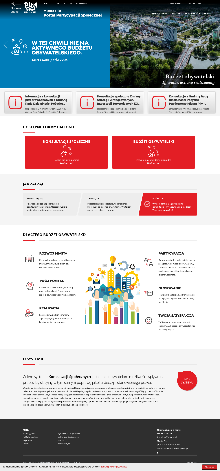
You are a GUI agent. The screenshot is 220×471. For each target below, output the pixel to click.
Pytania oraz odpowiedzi (69, 433)
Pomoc (26, 443)
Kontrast (82, 3)
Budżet (175, 13)
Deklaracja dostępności (68, 437)
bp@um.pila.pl (170, 437)
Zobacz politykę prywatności (114, 466)
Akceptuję (209, 467)
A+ (71, 3)
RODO (61, 440)
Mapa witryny (64, 443)
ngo (206, 13)
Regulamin (28, 440)
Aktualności (192, 13)
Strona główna (29, 433)
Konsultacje (159, 13)
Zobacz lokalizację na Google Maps (172, 448)
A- (58, 3)
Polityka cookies (30, 437)
